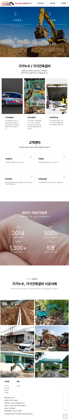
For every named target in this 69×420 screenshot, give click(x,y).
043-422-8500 (13, 400)
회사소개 (28, 3)
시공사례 (52, 3)
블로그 (19, 386)
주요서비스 (40, 3)
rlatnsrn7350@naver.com (18, 403)
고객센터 (63, 3)
